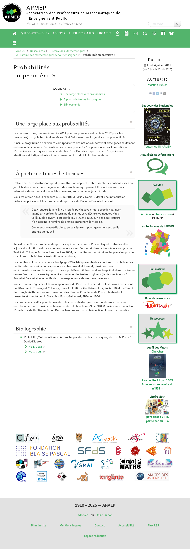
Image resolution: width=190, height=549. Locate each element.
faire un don (163, 214)
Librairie (104, 33)
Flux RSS (153, 525)
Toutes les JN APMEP (157, 146)
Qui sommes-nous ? (35, 33)
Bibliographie (72, 104)
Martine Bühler (157, 84)
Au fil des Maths (81, 33)
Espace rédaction (95, 536)
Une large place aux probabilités (84, 94)
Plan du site (38, 525)
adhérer (83, 515)
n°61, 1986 (35, 346)
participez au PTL (157, 416)
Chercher (157, 351)
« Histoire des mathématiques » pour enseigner (46, 55)
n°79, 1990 (35, 352)
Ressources (37, 51)
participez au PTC (157, 421)
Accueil (20, 51)
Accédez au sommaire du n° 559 (157, 386)
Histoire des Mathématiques (67, 51)
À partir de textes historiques (82, 99)
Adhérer (59, 33)
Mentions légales (70, 525)
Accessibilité (126, 525)
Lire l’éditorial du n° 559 (157, 380)
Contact (100, 525)
